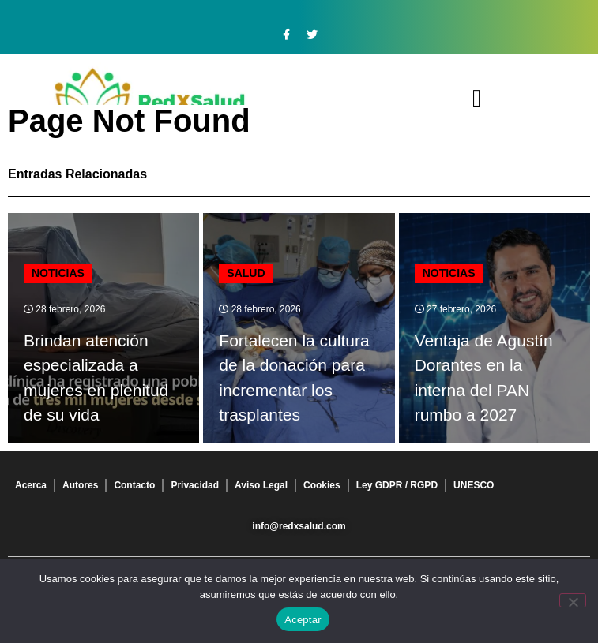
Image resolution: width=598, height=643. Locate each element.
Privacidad (195, 485)
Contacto (134, 485)
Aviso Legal (261, 485)
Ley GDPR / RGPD (397, 485)
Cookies (321, 485)
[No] (572, 600)
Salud (246, 273)
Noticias (58, 273)
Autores (80, 485)
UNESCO (473, 485)
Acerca (31, 485)
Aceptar (303, 620)
